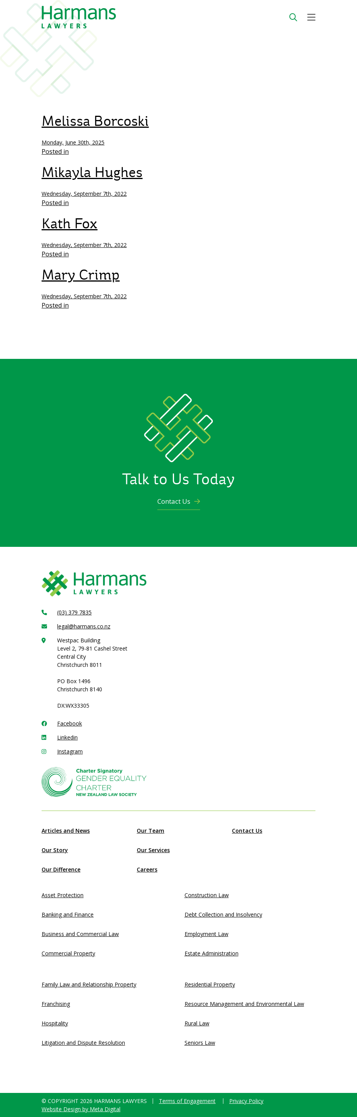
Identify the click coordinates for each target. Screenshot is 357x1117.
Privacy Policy (246, 1101)
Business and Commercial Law (80, 934)
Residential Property (210, 984)
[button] (311, 17)
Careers (147, 869)
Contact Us (178, 501)
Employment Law (206, 934)
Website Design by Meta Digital (81, 1109)
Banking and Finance (68, 914)
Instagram (70, 751)
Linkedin (67, 737)
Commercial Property (68, 953)
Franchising (56, 1003)
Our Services (153, 850)
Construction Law (207, 895)
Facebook (69, 723)
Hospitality (55, 1023)
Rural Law (197, 1023)
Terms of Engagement (187, 1101)
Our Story (55, 850)
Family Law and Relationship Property (89, 984)
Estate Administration (212, 953)
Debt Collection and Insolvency (223, 914)
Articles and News (66, 830)
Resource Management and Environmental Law (244, 1003)
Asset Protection (63, 895)
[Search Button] (293, 17)
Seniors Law (200, 1042)
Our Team (150, 830)
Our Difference (61, 869)
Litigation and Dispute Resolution (83, 1042)
